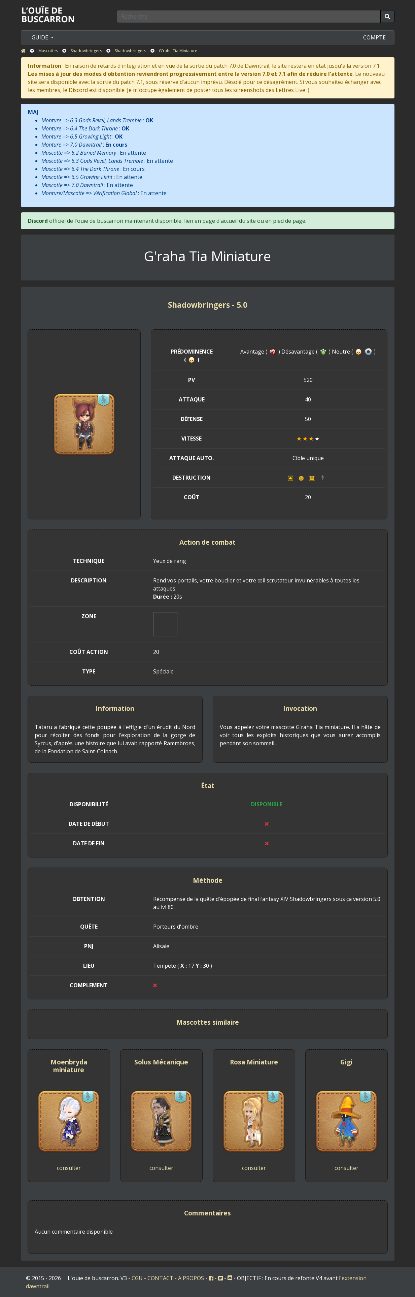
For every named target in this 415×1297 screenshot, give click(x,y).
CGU (137, 1278)
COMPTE (374, 37)
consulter (69, 1168)
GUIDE (40, 37)
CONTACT (160, 1278)
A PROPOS (191, 1278)
